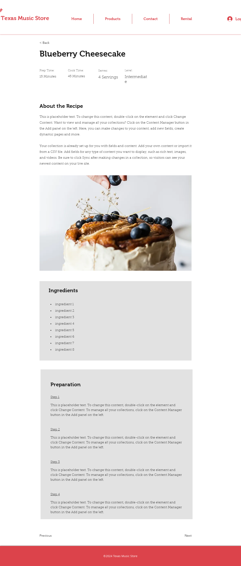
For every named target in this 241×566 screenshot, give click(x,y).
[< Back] (53, 43)
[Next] (181, 536)
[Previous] (53, 536)
